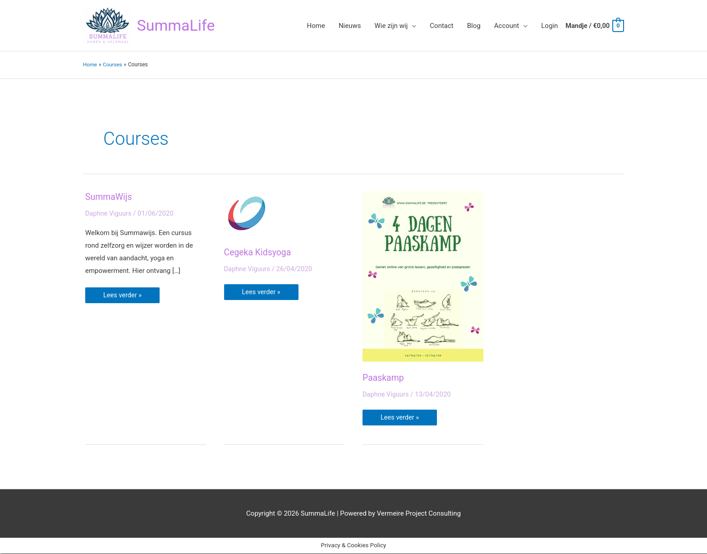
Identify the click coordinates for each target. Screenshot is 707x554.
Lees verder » (123, 294)
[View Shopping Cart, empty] (593, 26)
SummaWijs (109, 197)
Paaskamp (384, 378)
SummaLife (177, 25)
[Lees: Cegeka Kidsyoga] (246, 213)
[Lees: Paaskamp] (423, 276)
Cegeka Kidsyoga (258, 252)
